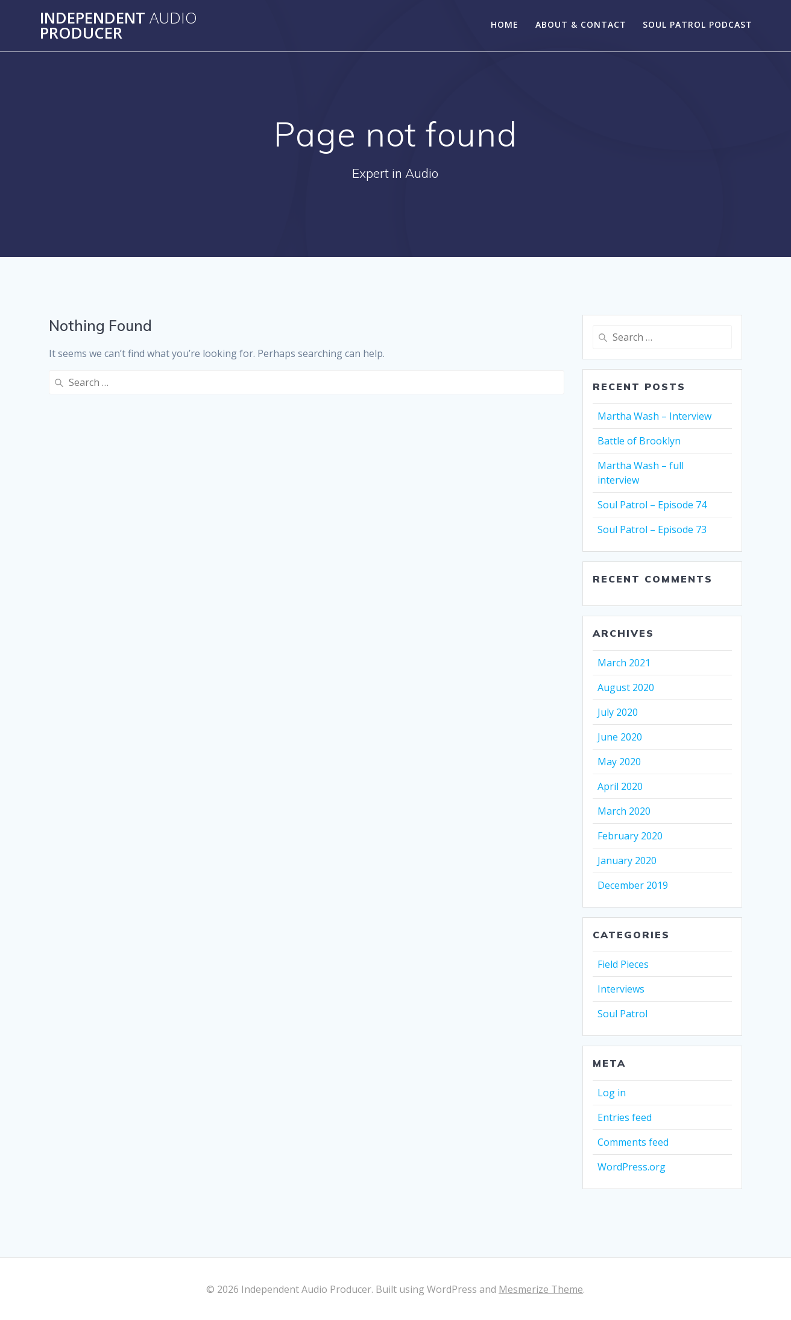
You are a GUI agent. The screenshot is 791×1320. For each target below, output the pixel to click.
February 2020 (630, 835)
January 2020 (627, 860)
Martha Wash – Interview (654, 416)
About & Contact (580, 24)
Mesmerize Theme (541, 1289)
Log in (611, 1092)
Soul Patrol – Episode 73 (652, 529)
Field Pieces (623, 964)
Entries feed (624, 1117)
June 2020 (619, 737)
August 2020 (625, 687)
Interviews (620, 989)
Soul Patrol (622, 1013)
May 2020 (619, 761)
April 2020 (620, 786)
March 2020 (624, 811)
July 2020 (617, 712)
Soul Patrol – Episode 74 (652, 504)
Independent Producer (118, 25)
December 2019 (632, 885)
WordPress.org (631, 1166)
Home (504, 24)
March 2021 (624, 662)
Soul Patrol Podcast (697, 24)
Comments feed (633, 1142)
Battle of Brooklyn (639, 440)
